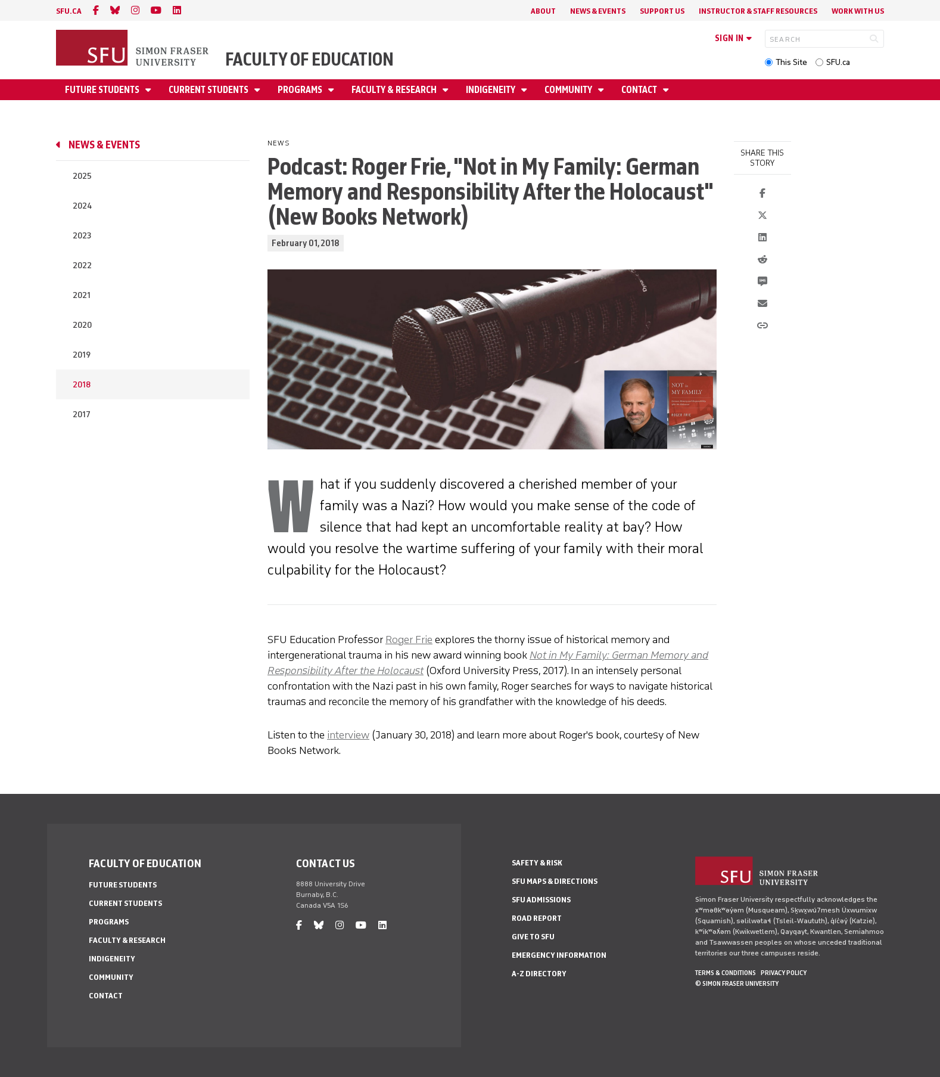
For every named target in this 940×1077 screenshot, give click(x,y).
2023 (82, 236)
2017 (82, 414)
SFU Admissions (541, 900)
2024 (82, 206)
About (543, 11)
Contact (640, 89)
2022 (82, 265)
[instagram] (135, 10)
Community (569, 89)
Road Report (537, 918)
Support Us (662, 11)
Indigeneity (491, 89)
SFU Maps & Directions (554, 881)
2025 (82, 176)
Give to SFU (533, 937)
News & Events (597, 11)
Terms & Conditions (725, 973)
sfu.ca (69, 11)
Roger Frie (408, 639)
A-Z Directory (539, 974)
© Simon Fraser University (737, 983)
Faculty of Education (309, 59)
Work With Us (858, 11)
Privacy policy (784, 973)
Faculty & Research (394, 89)
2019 (82, 355)
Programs (301, 89)
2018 (82, 385)
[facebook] (96, 10)
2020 (82, 325)
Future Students (103, 89)
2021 (82, 295)
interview (348, 734)
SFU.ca (838, 62)
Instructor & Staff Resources (758, 11)
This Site (791, 62)
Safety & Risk (537, 863)
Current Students (209, 89)
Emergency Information (559, 955)
